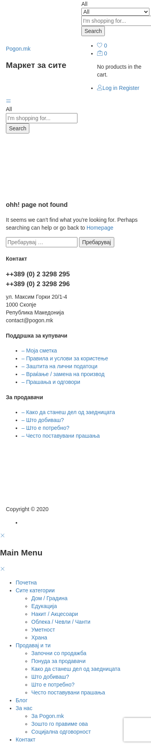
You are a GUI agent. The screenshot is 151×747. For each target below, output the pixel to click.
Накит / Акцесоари (54, 614)
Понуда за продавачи (58, 661)
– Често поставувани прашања (61, 436)
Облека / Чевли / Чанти (60, 622)
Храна (39, 637)
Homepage (99, 228)
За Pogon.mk (47, 716)
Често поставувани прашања (68, 692)
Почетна (26, 582)
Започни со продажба (58, 653)
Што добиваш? (50, 677)
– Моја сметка (39, 350)
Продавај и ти (33, 645)
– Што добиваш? (43, 420)
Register (129, 88)
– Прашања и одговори (51, 382)
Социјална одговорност (61, 732)
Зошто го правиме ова (59, 724)
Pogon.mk (18, 49)
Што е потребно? (53, 684)
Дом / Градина (49, 598)
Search (93, 31)
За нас (24, 708)
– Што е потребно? (45, 428)
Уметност (43, 629)
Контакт (25, 739)
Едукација (44, 606)
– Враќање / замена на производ (63, 374)
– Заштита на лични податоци (59, 366)
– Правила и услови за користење (65, 358)
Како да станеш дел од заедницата (75, 669)
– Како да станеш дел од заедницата (68, 412)
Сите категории (35, 590)
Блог (21, 700)
